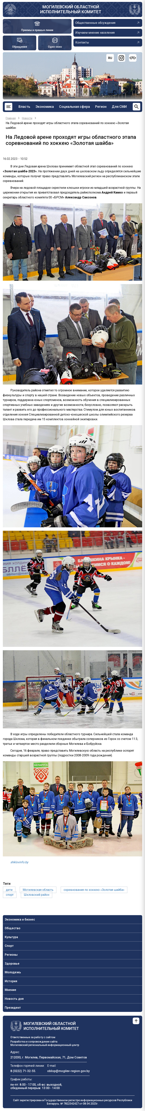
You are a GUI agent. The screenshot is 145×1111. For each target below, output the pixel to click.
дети (9, 890)
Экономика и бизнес (20, 919)
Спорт (9, 946)
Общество (12, 928)
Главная (11, 118)
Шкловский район (36, 895)
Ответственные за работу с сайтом (32, 1037)
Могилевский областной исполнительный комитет (70, 9)
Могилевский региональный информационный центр (44, 1045)
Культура (11, 937)
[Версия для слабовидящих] (133, 58)
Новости (27, 118)
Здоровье (12, 963)
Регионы (11, 954)
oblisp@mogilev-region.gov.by (68, 1071)
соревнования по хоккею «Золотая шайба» (94, 890)
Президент (13, 1007)
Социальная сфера (74, 107)
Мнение (10, 990)
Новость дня (14, 999)
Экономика (44, 107)
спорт (10, 895)
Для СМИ (119, 107)
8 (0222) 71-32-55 (22, 1071)
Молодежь (13, 972)
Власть (24, 107)
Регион (100, 107)
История (11, 981)
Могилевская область (38, 890)
